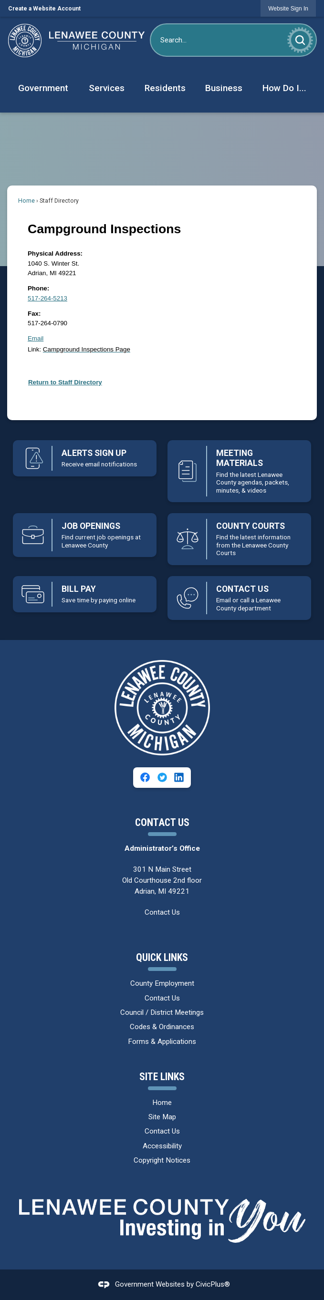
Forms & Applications (162, 1041)
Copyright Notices (162, 1160)
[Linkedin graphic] (179, 777)
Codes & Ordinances (162, 1026)
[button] (300, 40)
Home (26, 200)
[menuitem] (43, 88)
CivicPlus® (213, 1284)
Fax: (34, 313)
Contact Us (162, 912)
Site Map (162, 1117)
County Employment (162, 983)
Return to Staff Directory (65, 382)
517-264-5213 (47, 298)
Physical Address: (55, 253)
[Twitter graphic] (162, 777)
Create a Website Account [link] (44, 8)
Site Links (162, 1077)
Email (35, 338)
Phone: (38, 288)
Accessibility (162, 1146)
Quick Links (162, 957)
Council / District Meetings (162, 1012)
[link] (288, 8)
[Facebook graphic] (145, 777)
